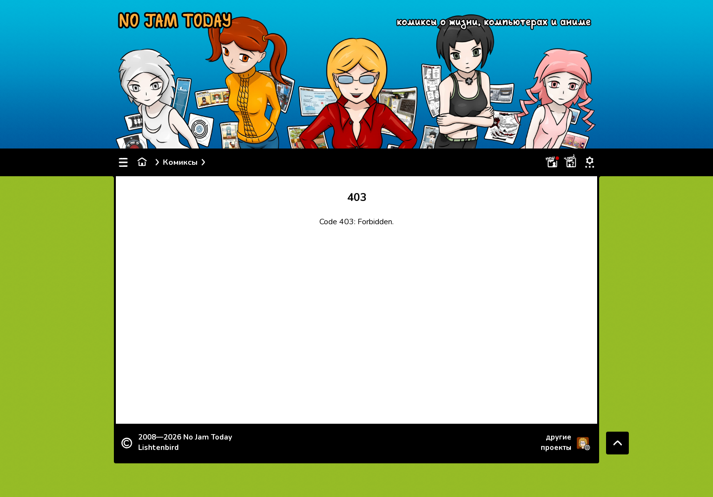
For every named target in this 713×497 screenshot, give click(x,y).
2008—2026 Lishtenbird (185, 442)
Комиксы (180, 162)
